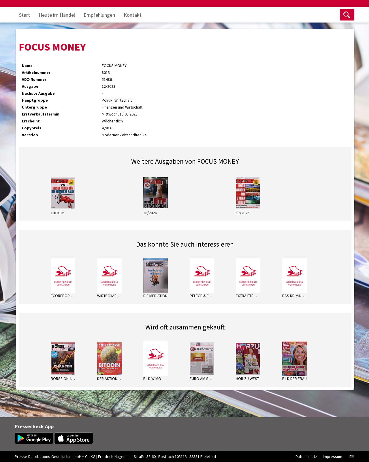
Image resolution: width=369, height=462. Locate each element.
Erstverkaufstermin (40, 114)
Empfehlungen (99, 15)
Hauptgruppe (35, 100)
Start (24, 15)
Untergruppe (34, 107)
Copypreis (31, 128)
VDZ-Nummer (34, 79)
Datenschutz (306, 456)
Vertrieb (30, 134)
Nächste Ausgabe (38, 93)
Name (27, 65)
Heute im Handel (57, 15)
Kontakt (133, 15)
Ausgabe (30, 86)
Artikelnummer (36, 72)
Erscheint (31, 121)
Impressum (332, 456)
